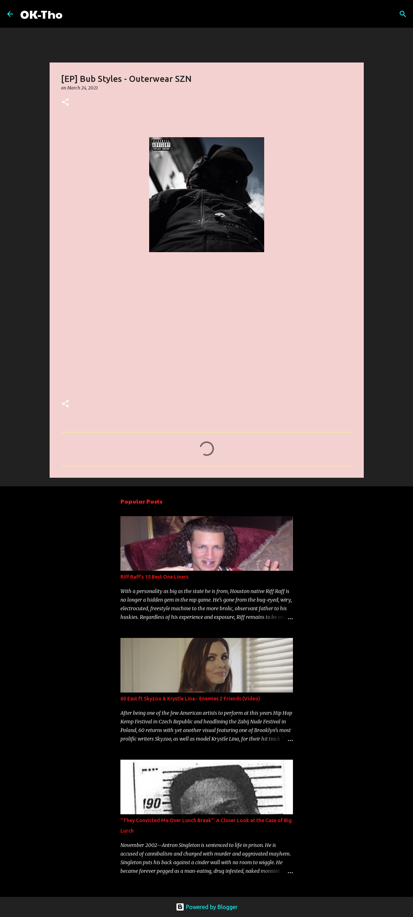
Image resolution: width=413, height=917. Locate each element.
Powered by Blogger (207, 907)
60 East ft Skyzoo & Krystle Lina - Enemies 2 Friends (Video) (190, 698)
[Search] (72, 14)
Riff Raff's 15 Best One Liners (154, 577)
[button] (65, 102)
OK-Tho (41, 14)
